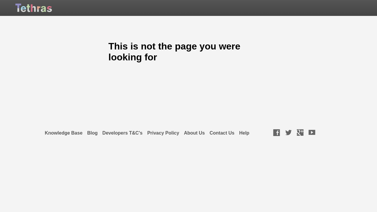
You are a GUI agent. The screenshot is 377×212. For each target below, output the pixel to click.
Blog (92, 132)
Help (244, 132)
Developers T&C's (122, 132)
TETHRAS (49, 9)
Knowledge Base (63, 132)
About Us (194, 132)
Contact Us (222, 132)
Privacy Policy (163, 132)
